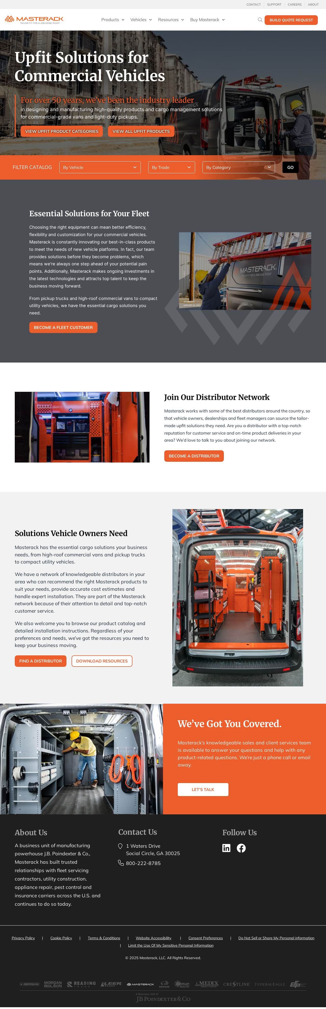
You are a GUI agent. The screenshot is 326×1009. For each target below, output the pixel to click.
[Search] (260, 20)
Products (113, 20)
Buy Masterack (207, 20)
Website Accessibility (153, 939)
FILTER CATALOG (32, 167)
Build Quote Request (291, 20)
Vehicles (141, 20)
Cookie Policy (61, 939)
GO (290, 167)
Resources (171, 20)
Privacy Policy (23, 939)
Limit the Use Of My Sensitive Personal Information (170, 946)
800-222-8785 (143, 864)
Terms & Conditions (104, 939)
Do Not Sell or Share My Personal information (276, 939)
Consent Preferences (205, 939)
